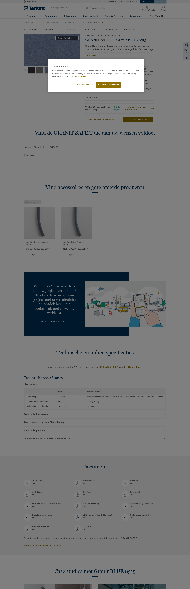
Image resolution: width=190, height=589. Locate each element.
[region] (96, 75)
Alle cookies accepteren (108, 84)
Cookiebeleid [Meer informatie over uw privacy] (80, 76)
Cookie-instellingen (84, 84)
